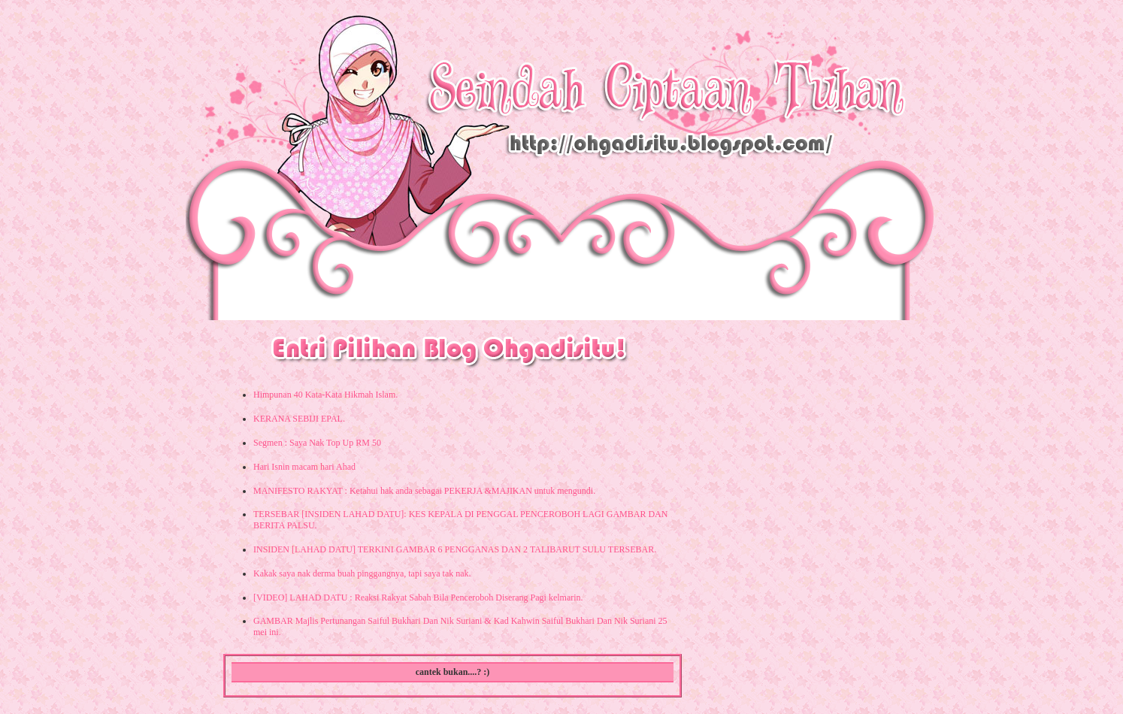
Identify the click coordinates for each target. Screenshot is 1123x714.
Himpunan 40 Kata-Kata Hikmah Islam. (325, 394)
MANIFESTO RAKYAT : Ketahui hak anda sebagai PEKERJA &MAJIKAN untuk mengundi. (424, 491)
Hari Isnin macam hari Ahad (304, 466)
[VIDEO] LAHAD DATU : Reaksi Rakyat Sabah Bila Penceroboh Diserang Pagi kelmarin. (418, 597)
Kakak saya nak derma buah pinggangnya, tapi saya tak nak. (362, 573)
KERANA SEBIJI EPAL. (299, 418)
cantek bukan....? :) (453, 672)
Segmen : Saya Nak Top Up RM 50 (317, 442)
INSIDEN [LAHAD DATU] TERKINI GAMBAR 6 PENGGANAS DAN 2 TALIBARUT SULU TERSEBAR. (454, 549)
